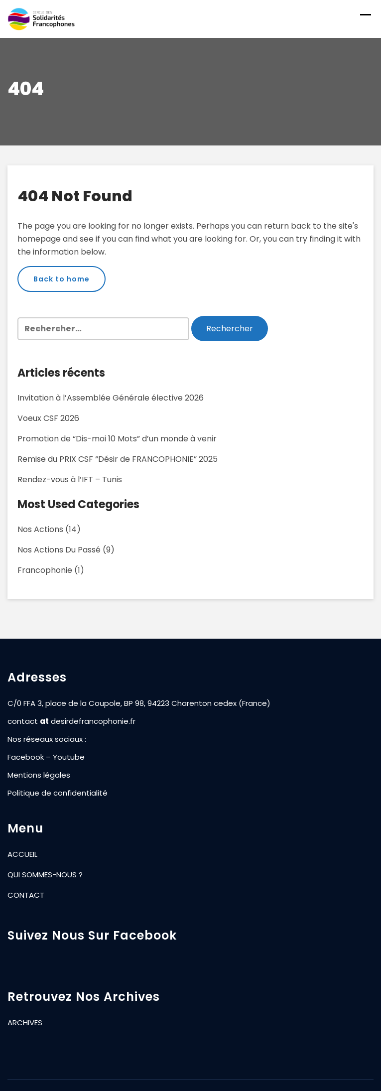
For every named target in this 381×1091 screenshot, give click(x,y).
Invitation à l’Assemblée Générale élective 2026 (110, 398)
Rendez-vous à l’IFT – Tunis (69, 479)
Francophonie (44, 570)
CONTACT (25, 895)
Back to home (61, 279)
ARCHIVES (24, 1022)
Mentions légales (38, 775)
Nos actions (40, 529)
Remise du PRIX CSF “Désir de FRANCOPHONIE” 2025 (117, 459)
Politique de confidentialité (57, 793)
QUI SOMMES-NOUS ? (45, 874)
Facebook (25, 757)
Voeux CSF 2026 (48, 418)
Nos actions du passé (59, 549)
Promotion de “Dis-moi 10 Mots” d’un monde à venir (117, 438)
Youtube (69, 757)
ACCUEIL (22, 854)
